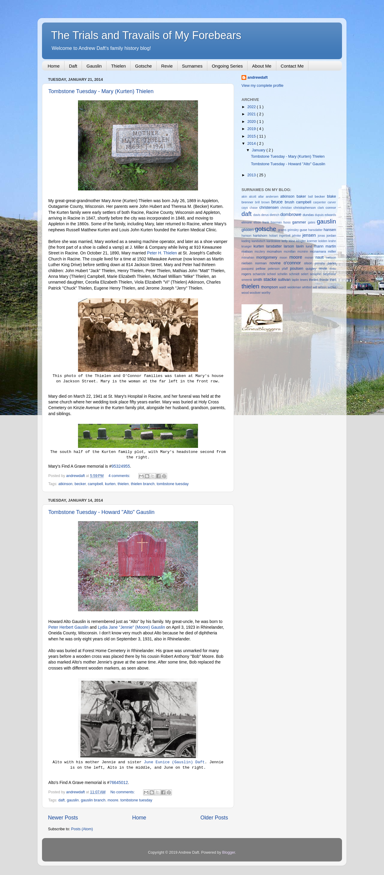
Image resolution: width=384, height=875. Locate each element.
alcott (253, 196)
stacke (270, 279)
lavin (301, 246)
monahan (249, 257)
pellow (262, 268)
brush (290, 202)
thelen (314, 279)
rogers (247, 274)
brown (266, 202)
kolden (323, 241)
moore (112, 800)
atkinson (65, 484)
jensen (310, 235)
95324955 (121, 466)
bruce (278, 201)
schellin (283, 274)
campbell (95, 484)
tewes (304, 279)
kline (292, 241)
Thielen (118, 65)
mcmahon (275, 251)
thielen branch (142, 484)
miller (332, 251)
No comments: (123, 792)
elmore (248, 222)
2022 (252, 107)
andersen (273, 196)
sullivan (285, 280)
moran (310, 257)
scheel (272, 274)
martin (331, 246)
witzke (332, 287)
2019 (252, 129)
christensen (269, 207)
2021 (252, 114)
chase (255, 207)
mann (320, 246)
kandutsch (259, 241)
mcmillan (291, 251)
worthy (266, 292)
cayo (246, 207)
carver (332, 202)
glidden (248, 230)
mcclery (261, 251)
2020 (252, 122)
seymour (329, 274)
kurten (110, 484)
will (315, 287)
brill (258, 202)
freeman (277, 222)
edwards (330, 215)
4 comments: (120, 476)
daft (61, 800)
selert (305, 274)
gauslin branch (93, 800)
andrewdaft (258, 77)
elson (258, 222)
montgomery (268, 257)
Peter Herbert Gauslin (68, 627)
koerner (312, 241)
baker (302, 196)
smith (258, 280)
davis (257, 215)
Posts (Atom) (82, 829)
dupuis (320, 215)
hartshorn (261, 235)
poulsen (298, 268)
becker (80, 484)
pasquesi (249, 268)
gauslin (73, 800)
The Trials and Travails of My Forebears (146, 35)
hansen (330, 230)
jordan (331, 235)
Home (54, 65)
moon (284, 257)
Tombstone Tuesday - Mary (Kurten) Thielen (101, 91)
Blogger (228, 852)
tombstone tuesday (172, 484)
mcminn (304, 251)
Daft (73, 65)
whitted (307, 287)
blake (331, 196)
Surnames (192, 65)
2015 (252, 136)
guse (304, 230)
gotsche (266, 229)
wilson (323, 287)
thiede (325, 279)
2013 (252, 175)
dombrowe (291, 214)
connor (331, 207)
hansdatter (316, 230)
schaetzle (260, 274)
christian (286, 207)
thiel (333, 279)
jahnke (297, 235)
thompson (270, 287)
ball (311, 196)
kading (247, 241)
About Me (261, 65)
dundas (309, 215)
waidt (283, 287)
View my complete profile (263, 86)
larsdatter (275, 246)
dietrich (275, 215)
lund (310, 246)
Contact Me (292, 65)
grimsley (293, 230)
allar (262, 196)
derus (265, 215)
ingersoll (285, 235)
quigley (312, 268)
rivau (332, 268)
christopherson (305, 207)
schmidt (295, 274)
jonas (322, 235)
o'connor (294, 262)
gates (312, 222)
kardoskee (273, 241)
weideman (294, 287)
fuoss (288, 222)
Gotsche (143, 65)
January (259, 150)
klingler (301, 241)
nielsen (248, 263)
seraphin (316, 274)
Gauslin (94, 65)
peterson (275, 268)
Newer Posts (63, 818)
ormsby (321, 263)
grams (282, 230)
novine (276, 263)
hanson (247, 235)
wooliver (256, 292)
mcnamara (319, 251)
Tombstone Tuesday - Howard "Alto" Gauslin (101, 512)
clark (321, 207)
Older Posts (214, 818)
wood (246, 292)
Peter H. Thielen (162, 253)
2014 (252, 143)
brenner (248, 202)
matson (248, 251)
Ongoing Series (227, 65)
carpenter (320, 202)
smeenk (247, 279)
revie (324, 268)
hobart (274, 235)
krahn (332, 241)
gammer (300, 222)
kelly (285, 241)
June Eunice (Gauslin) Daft (174, 762)
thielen (123, 484)
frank (266, 222)
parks (332, 263)
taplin (296, 279)
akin (245, 196)
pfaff (286, 268)
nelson (331, 257)
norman (262, 263)
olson (309, 263)
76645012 (119, 782)
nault (320, 257)
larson (290, 246)
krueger (248, 246)
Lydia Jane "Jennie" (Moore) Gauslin (131, 627)
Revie (166, 65)
